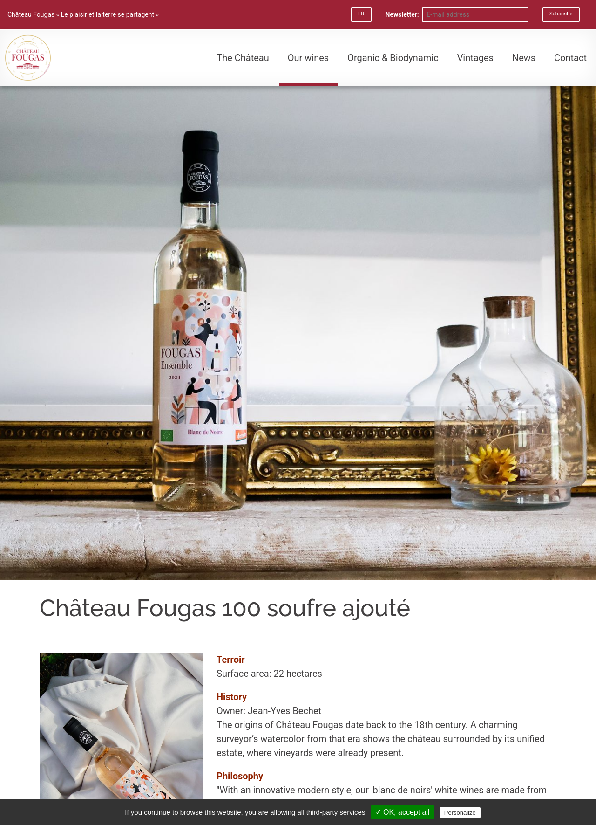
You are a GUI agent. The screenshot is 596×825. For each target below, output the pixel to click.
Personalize (460, 812)
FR (361, 14)
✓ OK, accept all (402, 812)
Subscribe (560, 14)
